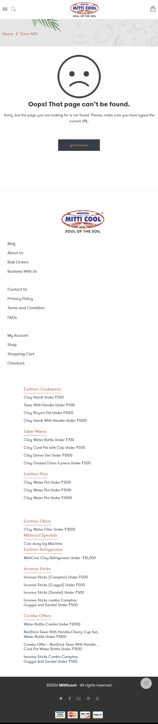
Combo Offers (37, 616)
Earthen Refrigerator (43, 549)
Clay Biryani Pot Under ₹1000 (48, 413)
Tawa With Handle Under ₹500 (49, 405)
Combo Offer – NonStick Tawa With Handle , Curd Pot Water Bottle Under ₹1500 (61, 647)
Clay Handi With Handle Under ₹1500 (55, 420)
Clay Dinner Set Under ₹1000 (48, 455)
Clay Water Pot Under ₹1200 (47, 482)
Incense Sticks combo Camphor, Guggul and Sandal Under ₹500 (51, 602)
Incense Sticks (37, 569)
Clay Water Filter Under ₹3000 (49, 529)
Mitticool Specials (40, 535)
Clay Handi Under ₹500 (44, 397)
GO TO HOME (79, 145)
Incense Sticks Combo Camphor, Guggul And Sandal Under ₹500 (51, 659)
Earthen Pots (36, 474)
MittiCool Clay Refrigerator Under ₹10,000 (60, 558)
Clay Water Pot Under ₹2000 (48, 498)
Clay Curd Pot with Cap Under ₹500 (54, 447)
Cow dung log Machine (43, 543)
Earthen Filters (37, 521)
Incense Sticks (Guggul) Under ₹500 (54, 585)
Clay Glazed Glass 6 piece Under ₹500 (57, 463)
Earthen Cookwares (42, 389)
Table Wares (35, 431)
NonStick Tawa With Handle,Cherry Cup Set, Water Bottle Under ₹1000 (61, 634)
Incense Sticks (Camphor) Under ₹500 (56, 577)
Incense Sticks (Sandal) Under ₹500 (54, 592)
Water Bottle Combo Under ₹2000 (52, 624)
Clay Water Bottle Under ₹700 (49, 440)
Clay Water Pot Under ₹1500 (47, 490)
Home (7, 34)
